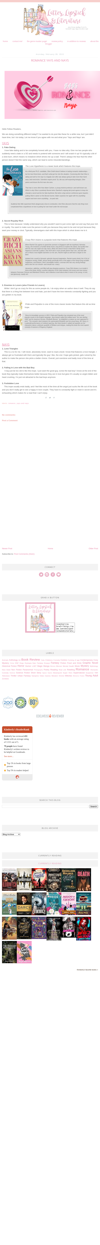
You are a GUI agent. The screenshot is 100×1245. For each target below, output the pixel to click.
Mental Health (68, 666)
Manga (46, 666)
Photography (38, 670)
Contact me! (17, 41)
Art (19, 660)
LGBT (34, 666)
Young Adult (91, 675)
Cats (43, 660)
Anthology (13, 660)
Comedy (56, 660)
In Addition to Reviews (76, 41)
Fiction (63, 663)
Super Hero (67, 673)
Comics (64, 660)
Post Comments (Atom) (24, 554)
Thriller (14, 676)
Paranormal (28, 670)
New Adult (6, 670)
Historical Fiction (9, 666)
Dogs (22, 663)
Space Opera (47, 673)
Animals (5, 660)
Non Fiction (16, 670)
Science (12, 673)
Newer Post (7, 548)
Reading (54, 670)
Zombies (5, 679)
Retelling (71, 670)
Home (5, 41)
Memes (52, 666)
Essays (47, 663)
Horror (21, 666)
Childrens (49, 660)
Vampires (35, 676)
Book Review (30, 659)
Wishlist (61, 676)
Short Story (36, 673)
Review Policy (57, 41)
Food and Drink (74, 663)
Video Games (45, 676)
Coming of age (74, 660)
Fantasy (55, 663)
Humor (28, 666)
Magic (40, 666)
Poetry (46, 670)
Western (55, 676)
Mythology (94, 666)
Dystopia (28, 663)
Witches (68, 676)
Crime (12, 663)
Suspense (89, 673)
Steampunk (57, 673)
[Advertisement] (29, 517)
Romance (11, 403)
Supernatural (79, 673)
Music (77, 666)
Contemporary (86, 660)
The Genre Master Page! (37, 41)
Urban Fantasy (24, 676)
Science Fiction (23, 673)
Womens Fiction (78, 676)
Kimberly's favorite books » (87, 970)
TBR (96, 673)
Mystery (85, 666)
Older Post (93, 548)
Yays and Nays (23, 403)
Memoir (59, 666)
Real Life (62, 670)
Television (6, 676)
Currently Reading (50, 863)
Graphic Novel (90, 663)
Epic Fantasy (38, 663)
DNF (17, 663)
